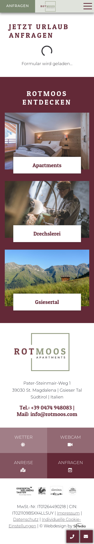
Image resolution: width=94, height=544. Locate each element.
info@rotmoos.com (53, 414)
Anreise (23, 466)
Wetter (23, 441)
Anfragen (17, 6)
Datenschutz (25, 519)
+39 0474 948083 (51, 407)
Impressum (68, 513)
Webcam (70, 441)
